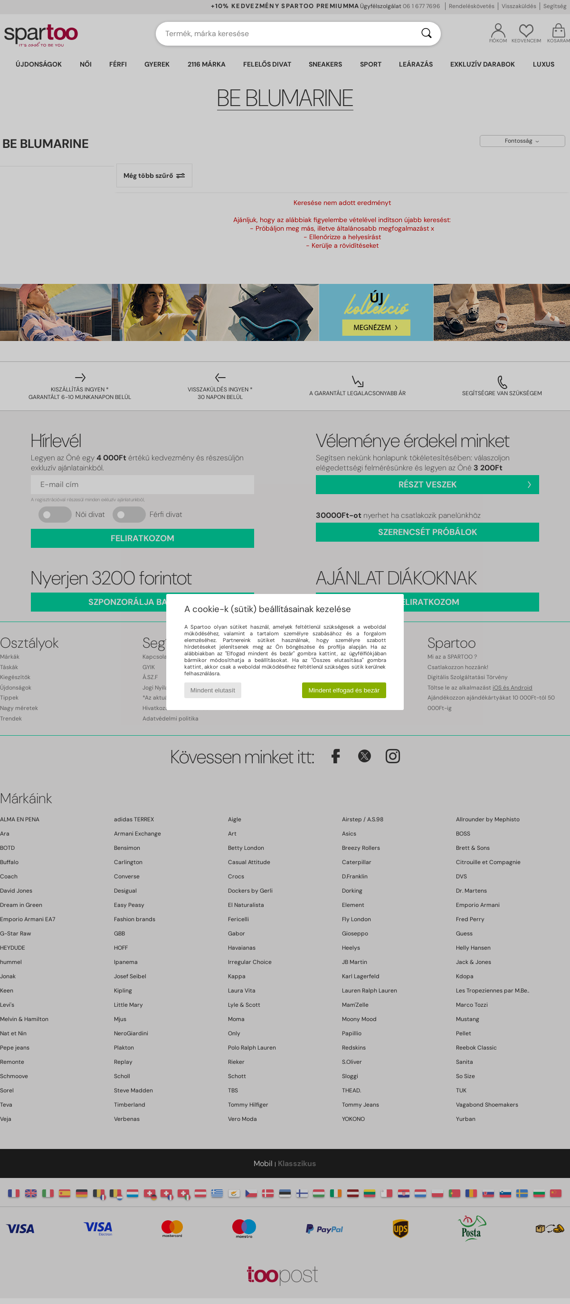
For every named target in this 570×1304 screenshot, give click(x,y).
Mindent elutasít (212, 690)
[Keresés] (426, 34)
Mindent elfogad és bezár (344, 690)
